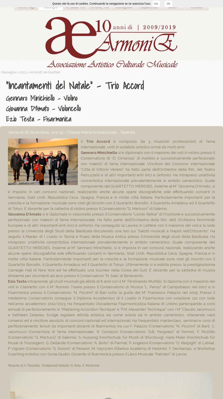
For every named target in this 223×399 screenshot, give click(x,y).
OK (168, 3)
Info (156, 3)
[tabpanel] (112, 101)
